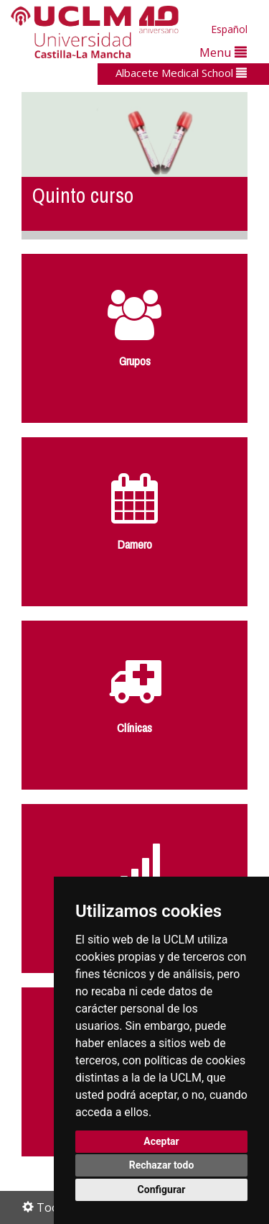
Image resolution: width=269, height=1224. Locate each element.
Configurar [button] (162, 1189)
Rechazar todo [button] (161, 1165)
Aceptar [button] (161, 1141)
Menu (223, 52)
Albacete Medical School (181, 72)
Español (229, 29)
